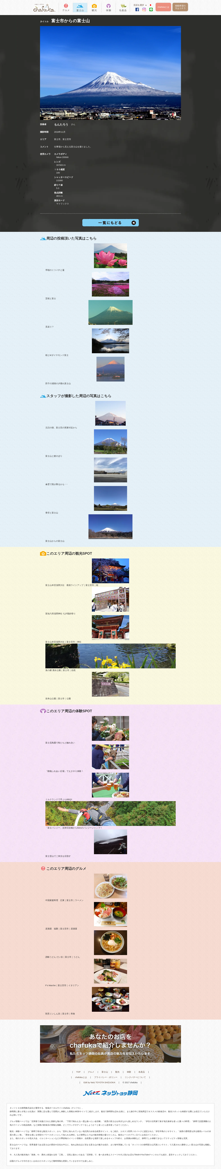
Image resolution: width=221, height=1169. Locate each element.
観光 (117, 1072)
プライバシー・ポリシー (105, 1077)
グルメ (91, 1072)
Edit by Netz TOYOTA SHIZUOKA (99, 1082)
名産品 (141, 1072)
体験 (129, 1072)
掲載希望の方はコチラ (180, 7)
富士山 (105, 1072)
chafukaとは (163, 7)
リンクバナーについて (135, 1077)
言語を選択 (140, 5)
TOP (78, 1072)
